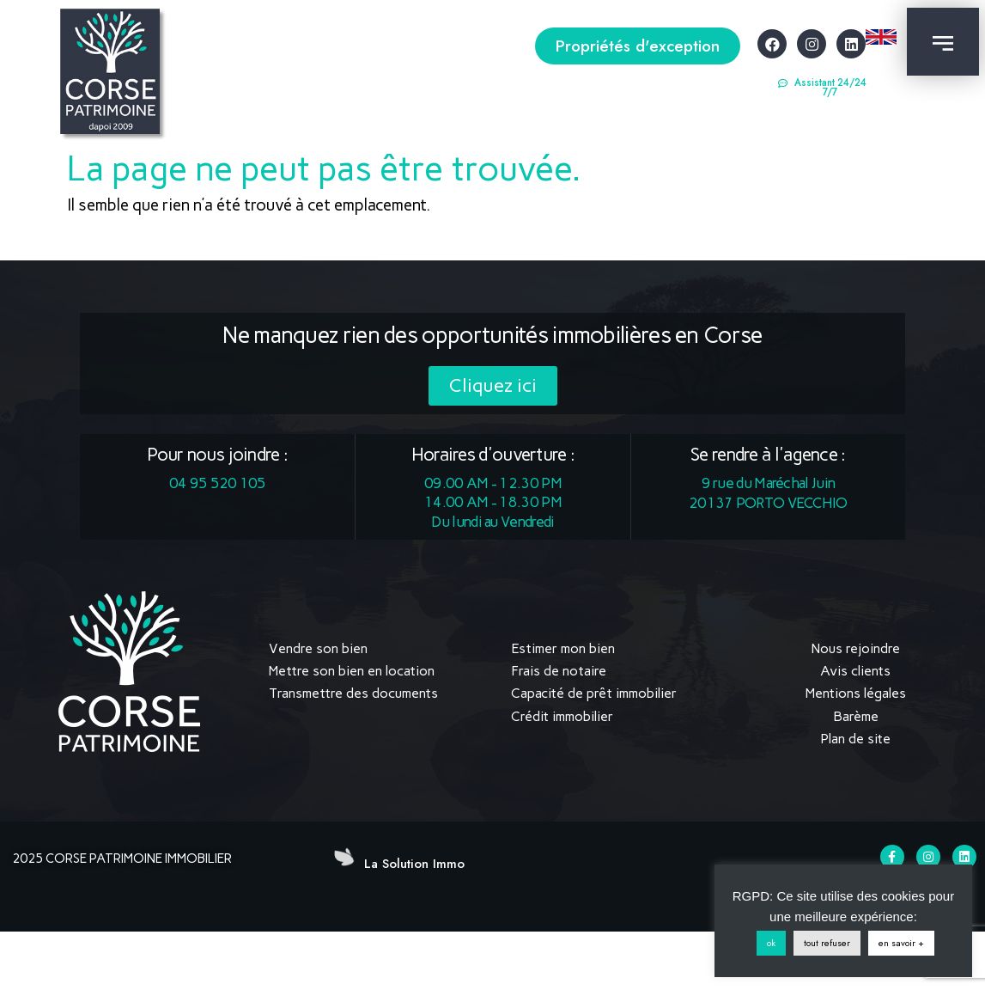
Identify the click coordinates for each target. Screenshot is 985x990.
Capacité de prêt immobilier (594, 693)
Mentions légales (856, 693)
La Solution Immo (414, 863)
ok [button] (771, 943)
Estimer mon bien (563, 648)
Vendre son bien (318, 648)
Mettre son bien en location (352, 671)
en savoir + (901, 943)
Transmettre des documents (353, 693)
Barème (856, 716)
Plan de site (855, 738)
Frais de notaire (558, 671)
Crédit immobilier (562, 716)
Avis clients (855, 671)
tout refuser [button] (827, 943)
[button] (637, 46)
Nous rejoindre (856, 648)
